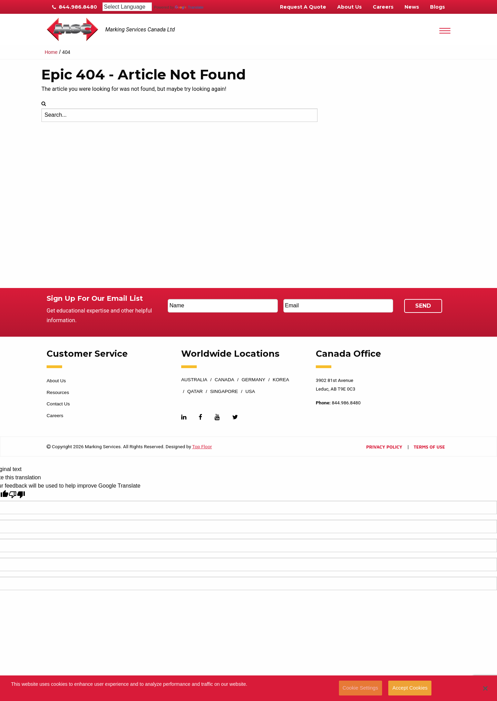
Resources (58, 392)
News (412, 7)
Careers (383, 7)
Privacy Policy (384, 447)
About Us (349, 7)
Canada (224, 379)
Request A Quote (303, 7)
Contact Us (58, 403)
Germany (253, 379)
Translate (189, 7)
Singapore (224, 391)
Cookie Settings (360, 688)
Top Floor (202, 446)
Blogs (437, 7)
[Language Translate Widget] (127, 6)
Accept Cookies (410, 688)
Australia (194, 379)
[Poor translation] (17, 494)
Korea (281, 379)
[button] (485, 688)
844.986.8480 (74, 7)
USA (250, 391)
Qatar (195, 391)
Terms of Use (429, 447)
